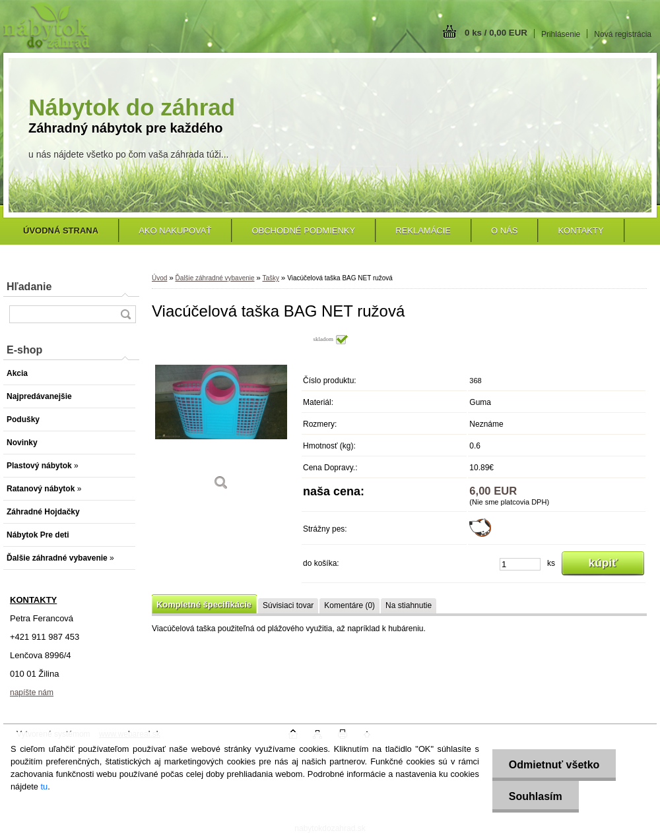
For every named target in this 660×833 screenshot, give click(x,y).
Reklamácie (423, 230)
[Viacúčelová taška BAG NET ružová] (221, 416)
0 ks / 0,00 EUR (496, 33)
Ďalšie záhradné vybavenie (214, 278)
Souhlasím (535, 796)
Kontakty (580, 230)
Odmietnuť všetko (554, 764)
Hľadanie (29, 286)
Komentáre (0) (349, 605)
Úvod (159, 278)
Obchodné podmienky (303, 230)
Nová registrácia (622, 34)
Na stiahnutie (408, 605)
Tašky (271, 278)
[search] (125, 314)
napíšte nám (31, 692)
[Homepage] (60, 230)
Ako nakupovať (175, 230)
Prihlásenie (560, 34)
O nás (504, 230)
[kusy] (520, 564)
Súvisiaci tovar (288, 605)
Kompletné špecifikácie (203, 604)
